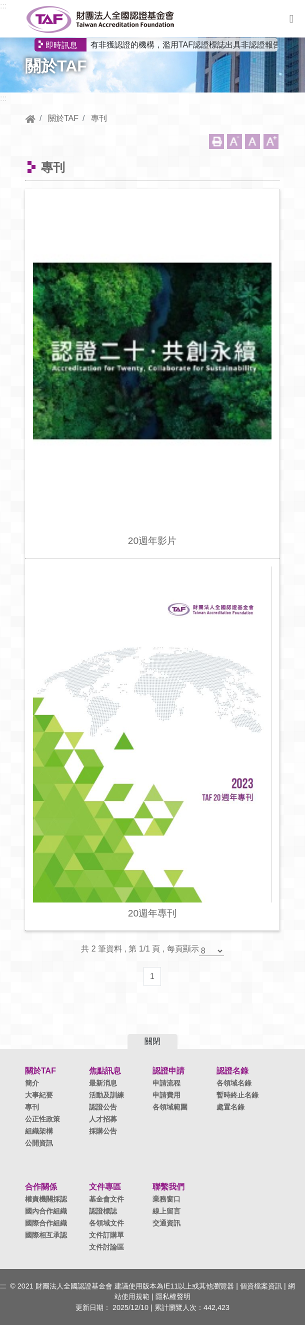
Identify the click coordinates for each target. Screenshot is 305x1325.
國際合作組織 (46, 1223)
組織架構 (39, 1131)
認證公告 (103, 1107)
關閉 (152, 1041)
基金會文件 (106, 1199)
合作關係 (41, 1186)
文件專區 (105, 1186)
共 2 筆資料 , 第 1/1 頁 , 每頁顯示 (140, 948)
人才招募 (103, 1119)
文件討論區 (106, 1247)
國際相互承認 (46, 1235)
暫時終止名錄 (237, 1095)
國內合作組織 (46, 1211)
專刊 (99, 118)
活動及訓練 (106, 1095)
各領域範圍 (170, 1107)
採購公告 (103, 1131)
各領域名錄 (234, 1083)
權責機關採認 (46, 1199)
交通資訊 (166, 1223)
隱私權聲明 (173, 1296)
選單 (291, 19)
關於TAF (63, 118)
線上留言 (166, 1211)
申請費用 (166, 1095)
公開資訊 (39, 1143)
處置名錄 (230, 1107)
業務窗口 (166, 1199)
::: (3, 6)
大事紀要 (39, 1095)
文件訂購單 (106, 1235)
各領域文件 (106, 1223)
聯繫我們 (168, 1186)
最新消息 (103, 1083)
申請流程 (166, 1083)
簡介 (32, 1083)
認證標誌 (103, 1211)
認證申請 (168, 1070)
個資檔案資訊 (261, 1286)
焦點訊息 (105, 1070)
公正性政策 (42, 1119)
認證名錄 (232, 1070)
